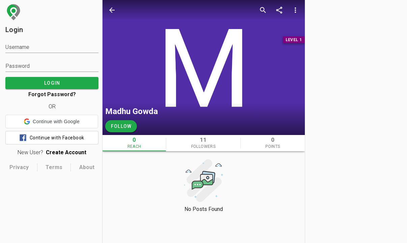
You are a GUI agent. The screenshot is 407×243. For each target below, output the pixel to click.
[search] (263, 10)
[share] (279, 10)
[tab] (134, 143)
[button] (51, 121)
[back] (112, 10)
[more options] (295, 10)
